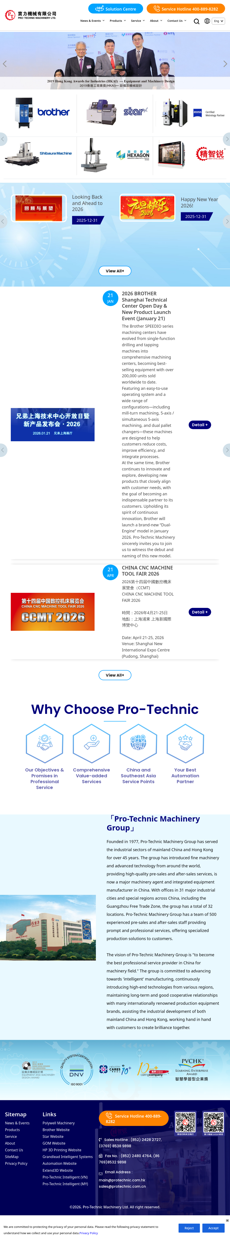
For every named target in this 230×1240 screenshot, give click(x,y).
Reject (189, 1228)
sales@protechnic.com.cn (123, 1211)
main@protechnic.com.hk (122, 1204)
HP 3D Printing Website (62, 1174)
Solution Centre (115, 8)
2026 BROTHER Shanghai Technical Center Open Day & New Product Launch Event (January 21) (134, 389)
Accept (213, 1228)
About (157, 21)
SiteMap (12, 1181)
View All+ (115, 284)
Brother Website (56, 1154)
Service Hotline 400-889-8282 (186, 8)
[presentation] (12, 65)
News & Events (95, 21)
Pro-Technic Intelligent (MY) (65, 1208)
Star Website (53, 1161)
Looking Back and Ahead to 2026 (87, 225)
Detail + (167, 464)
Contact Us (177, 21)
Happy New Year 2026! (200, 224)
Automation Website (59, 1188)
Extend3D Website (57, 1194)
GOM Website (54, 1167)
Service (139, 21)
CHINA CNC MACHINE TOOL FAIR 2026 (135, 556)
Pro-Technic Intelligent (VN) (65, 1201)
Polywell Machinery (58, 1147)
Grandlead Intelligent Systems (67, 1181)
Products (120, 21)
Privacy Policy (16, 1188)
